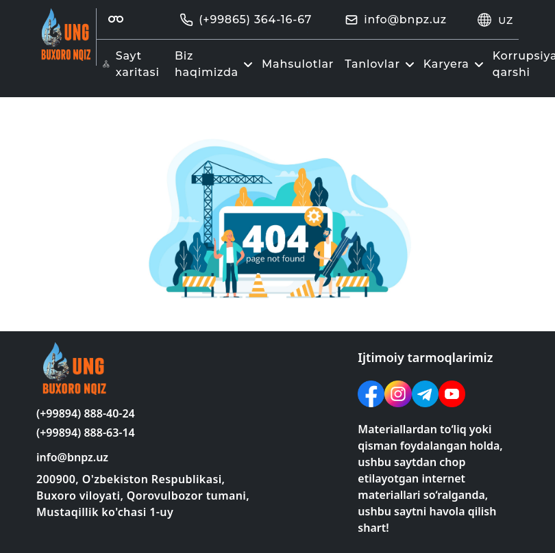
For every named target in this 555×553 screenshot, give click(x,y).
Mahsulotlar (298, 63)
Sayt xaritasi (131, 64)
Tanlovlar (381, 63)
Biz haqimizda (215, 64)
